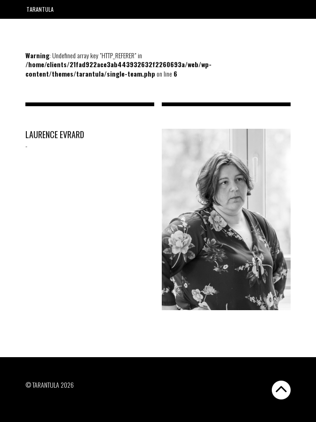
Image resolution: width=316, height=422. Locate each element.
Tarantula (40, 9)
